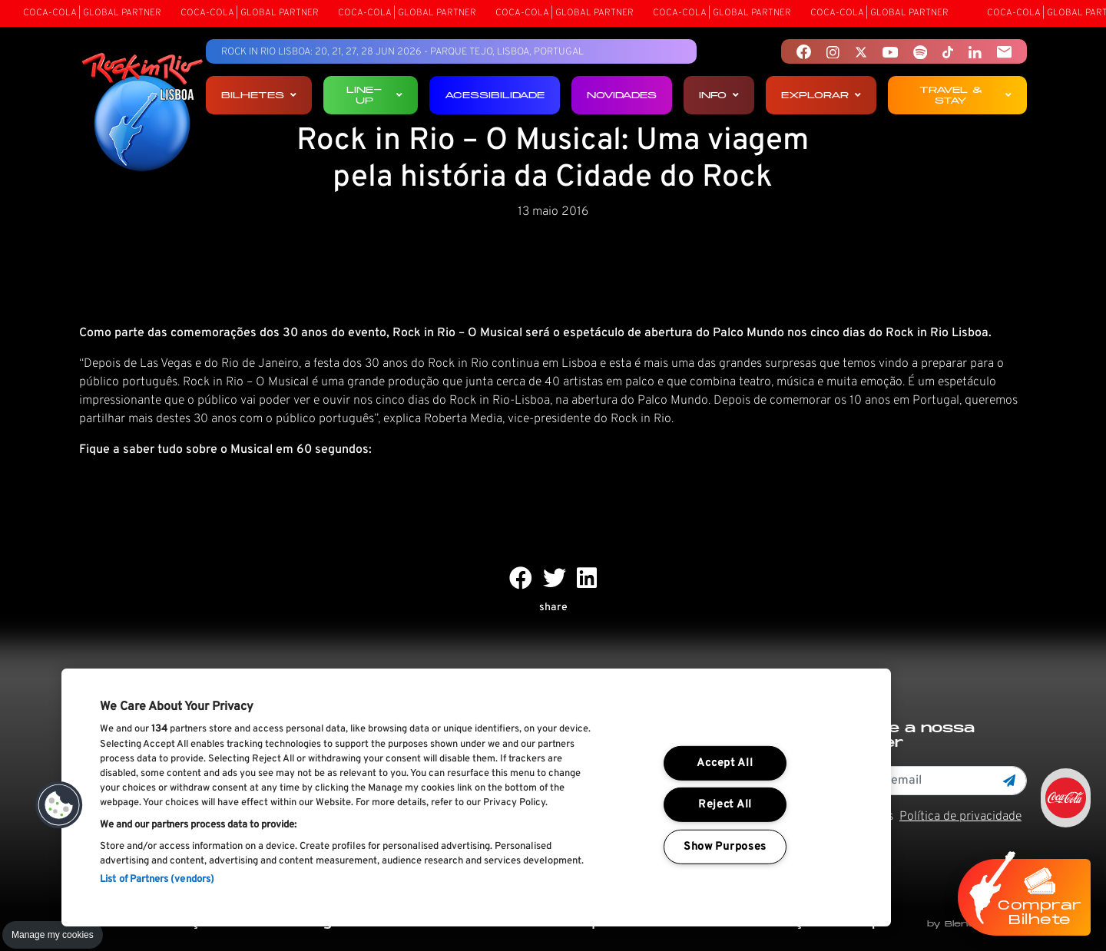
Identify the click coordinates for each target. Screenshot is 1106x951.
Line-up (374, 95)
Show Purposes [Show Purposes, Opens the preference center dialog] (725, 847)
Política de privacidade (960, 816)
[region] (476, 797)
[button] (59, 805)
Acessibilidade (495, 94)
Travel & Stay (965, 95)
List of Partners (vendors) (157, 879)
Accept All (725, 763)
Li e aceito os (922, 816)
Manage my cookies (53, 935)
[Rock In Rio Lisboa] (142, 113)
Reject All (725, 804)
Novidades (622, 94)
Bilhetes (258, 94)
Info (719, 94)
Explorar (821, 94)
